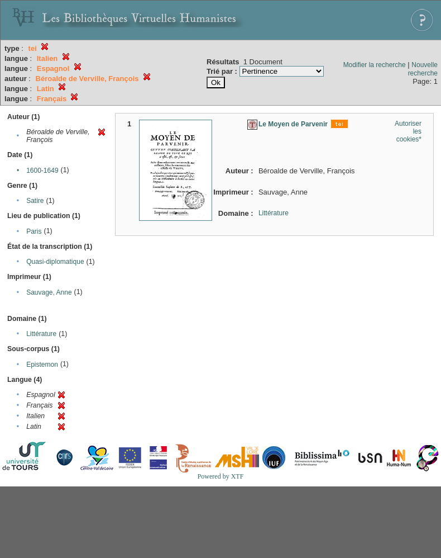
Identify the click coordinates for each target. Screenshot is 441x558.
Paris (33, 231)
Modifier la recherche (374, 65)
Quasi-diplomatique (55, 262)
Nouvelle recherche (423, 69)
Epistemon (42, 364)
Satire (35, 201)
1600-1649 (42, 170)
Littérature (41, 334)
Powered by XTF (221, 476)
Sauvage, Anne (48, 292)
